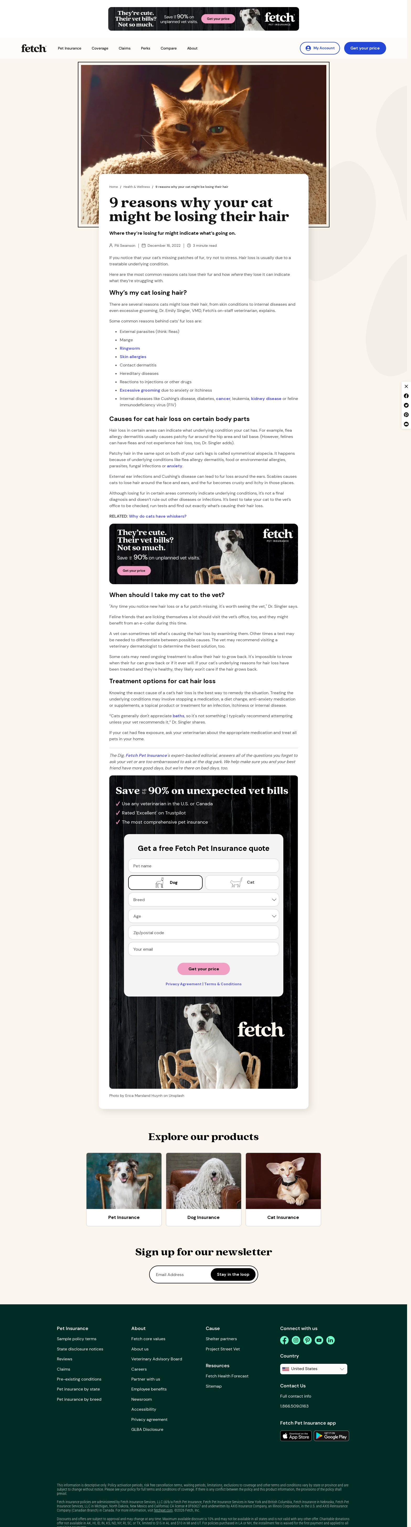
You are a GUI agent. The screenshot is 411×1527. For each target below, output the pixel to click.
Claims (63, 1369)
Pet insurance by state (78, 1389)
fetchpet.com (163, 1510)
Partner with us (145, 1379)
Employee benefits (149, 1389)
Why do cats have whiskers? (157, 516)
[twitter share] (406, 405)
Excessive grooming (140, 390)
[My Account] (320, 48)
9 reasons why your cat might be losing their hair (191, 187)
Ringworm (130, 348)
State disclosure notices (80, 1349)
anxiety (174, 466)
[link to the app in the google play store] (331, 1436)
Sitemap (214, 1386)
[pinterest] (307, 1340)
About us (140, 1349)
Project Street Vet (223, 1349)
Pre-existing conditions (79, 1379)
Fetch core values (148, 1339)
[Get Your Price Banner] (203, 19)
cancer (223, 398)
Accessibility (143, 1409)
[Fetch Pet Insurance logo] (33, 48)
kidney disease (266, 398)
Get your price (365, 48)
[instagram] (296, 1340)
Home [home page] (113, 187)
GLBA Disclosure (147, 1429)
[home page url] (146, 755)
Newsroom (141, 1399)
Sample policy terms (76, 1339)
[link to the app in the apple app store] (296, 1436)
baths (178, 716)
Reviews (64, 1359)
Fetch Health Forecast (227, 1376)
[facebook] (284, 1340)
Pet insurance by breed (79, 1399)
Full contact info (295, 1396)
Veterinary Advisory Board (156, 1359)
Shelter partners (221, 1339)
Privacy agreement (149, 1419)
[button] (69, 48)
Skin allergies (133, 356)
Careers (139, 1369)
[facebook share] (406, 396)
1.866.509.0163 (294, 1406)
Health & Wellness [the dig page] (136, 187)
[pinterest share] (406, 414)
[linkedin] (330, 1340)
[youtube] (319, 1340)
